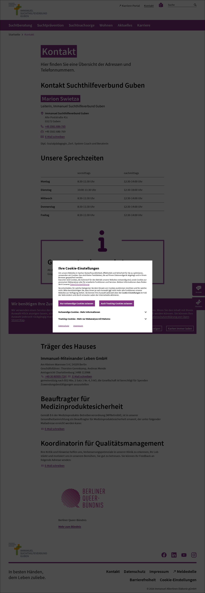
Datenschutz (63, 326)
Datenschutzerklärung (79, 284)
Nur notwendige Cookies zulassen (76, 303)
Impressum (78, 326)
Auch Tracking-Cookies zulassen (116, 303)
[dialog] (102, 296)
